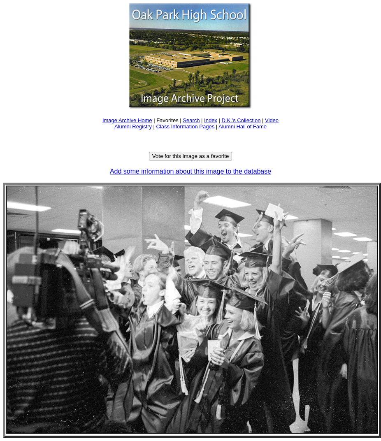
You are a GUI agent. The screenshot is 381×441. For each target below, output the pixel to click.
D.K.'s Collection (240, 120)
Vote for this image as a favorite (190, 156)
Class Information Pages (185, 126)
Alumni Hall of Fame (242, 126)
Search (191, 120)
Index (210, 120)
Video (272, 120)
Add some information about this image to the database (190, 171)
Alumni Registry (133, 126)
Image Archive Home (127, 120)
